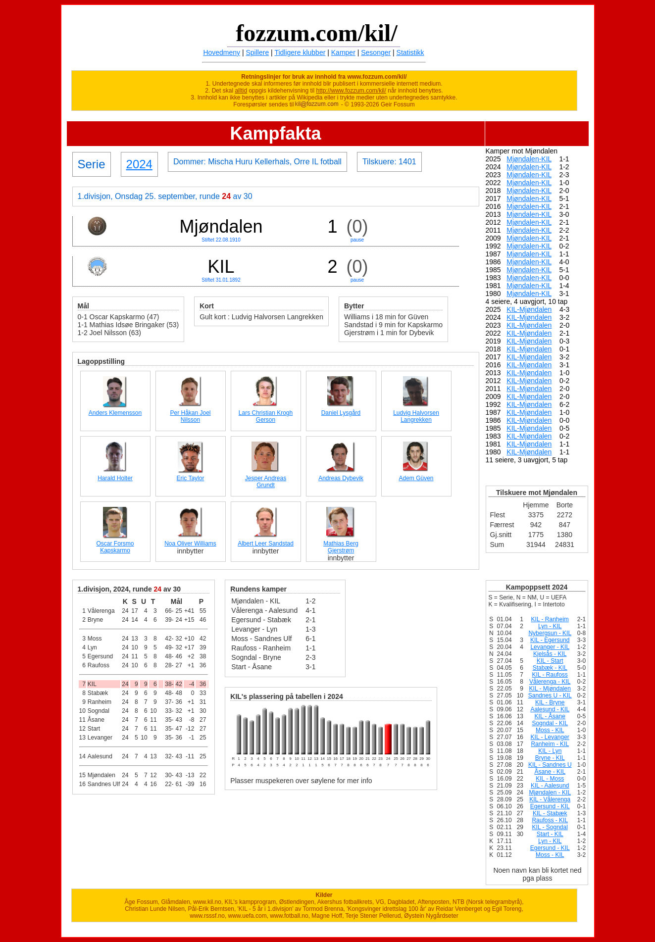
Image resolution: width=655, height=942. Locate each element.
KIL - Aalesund (550, 785)
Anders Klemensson (115, 412)
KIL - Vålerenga (549, 799)
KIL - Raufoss (550, 674)
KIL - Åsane (550, 716)
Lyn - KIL (550, 626)
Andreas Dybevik (340, 478)
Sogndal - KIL (550, 723)
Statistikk (410, 52)
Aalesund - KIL (549, 709)
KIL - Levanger (550, 737)
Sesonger (376, 52)
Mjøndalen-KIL (529, 159)
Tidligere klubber (299, 52)
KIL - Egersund (550, 640)
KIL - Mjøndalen (550, 688)
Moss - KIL (550, 730)
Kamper (343, 52)
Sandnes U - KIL (550, 695)
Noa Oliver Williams (190, 543)
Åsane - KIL (549, 771)
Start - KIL (550, 834)
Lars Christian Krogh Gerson (266, 416)
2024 (139, 164)
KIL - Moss (550, 778)
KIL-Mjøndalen (529, 309)
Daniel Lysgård (341, 412)
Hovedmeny (221, 52)
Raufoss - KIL (550, 820)
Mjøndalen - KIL (550, 792)
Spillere (257, 52)
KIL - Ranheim (550, 619)
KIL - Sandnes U (550, 764)
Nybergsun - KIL (549, 633)
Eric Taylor (190, 478)
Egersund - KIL (550, 806)
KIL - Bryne (550, 702)
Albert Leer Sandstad (266, 543)
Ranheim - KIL (550, 744)
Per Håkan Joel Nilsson (190, 416)
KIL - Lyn (549, 750)
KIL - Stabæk (550, 813)
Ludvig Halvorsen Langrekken (416, 416)
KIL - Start (550, 660)
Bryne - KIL (550, 757)
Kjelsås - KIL (549, 653)
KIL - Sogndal (550, 827)
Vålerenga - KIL (549, 681)
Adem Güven (416, 478)
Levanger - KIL (549, 647)
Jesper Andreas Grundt (265, 482)
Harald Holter (115, 478)
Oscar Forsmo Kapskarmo (115, 547)
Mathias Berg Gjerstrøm (340, 547)
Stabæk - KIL (550, 667)
